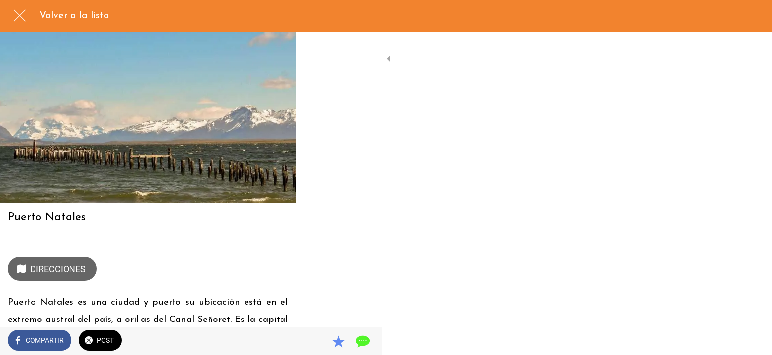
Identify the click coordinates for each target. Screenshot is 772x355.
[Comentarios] (276, 341)
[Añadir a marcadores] (252, 341)
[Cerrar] (20, 16)
